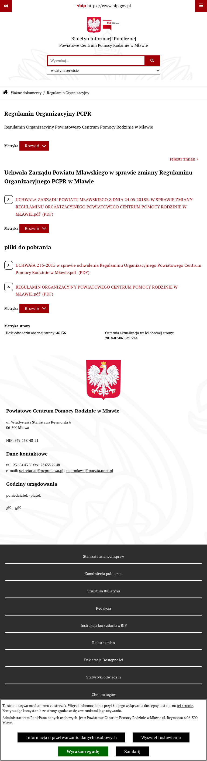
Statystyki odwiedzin (103, 677)
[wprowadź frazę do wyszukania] (96, 60)
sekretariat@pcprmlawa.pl (41, 470)
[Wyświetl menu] (201, 6)
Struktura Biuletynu (103, 591)
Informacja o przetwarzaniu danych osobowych (71, 737)
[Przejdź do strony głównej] (103, 33)
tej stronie (185, 705)
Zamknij (132, 751)
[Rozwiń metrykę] (34, 146)
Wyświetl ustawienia (161, 737)
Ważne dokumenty (26, 92)
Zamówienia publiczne (103, 573)
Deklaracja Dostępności (103, 659)
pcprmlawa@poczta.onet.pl (89, 470)
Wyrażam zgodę (83, 751)
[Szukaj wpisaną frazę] (152, 60)
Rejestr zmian (103, 642)
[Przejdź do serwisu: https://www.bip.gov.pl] (103, 6)
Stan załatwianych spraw (103, 556)
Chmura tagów (104, 694)
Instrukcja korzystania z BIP (104, 625)
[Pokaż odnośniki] (6, 6)
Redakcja (103, 608)
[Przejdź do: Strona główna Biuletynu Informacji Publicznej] (5, 93)
